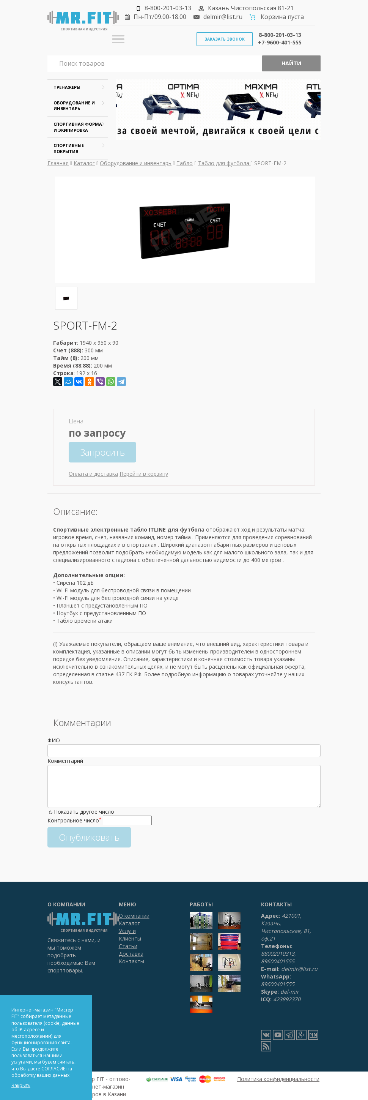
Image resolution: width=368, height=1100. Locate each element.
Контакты (131, 961)
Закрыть (20, 1085)
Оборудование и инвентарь (135, 163)
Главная (58, 163)
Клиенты (130, 938)
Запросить (102, 452)
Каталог (84, 163)
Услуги (127, 930)
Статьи (128, 946)
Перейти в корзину (144, 473)
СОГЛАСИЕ (53, 1068)
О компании (134, 915)
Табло (184, 163)
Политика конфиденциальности (278, 1079)
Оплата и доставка (93, 473)
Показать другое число (84, 811)
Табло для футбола (224, 163)
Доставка (131, 953)
